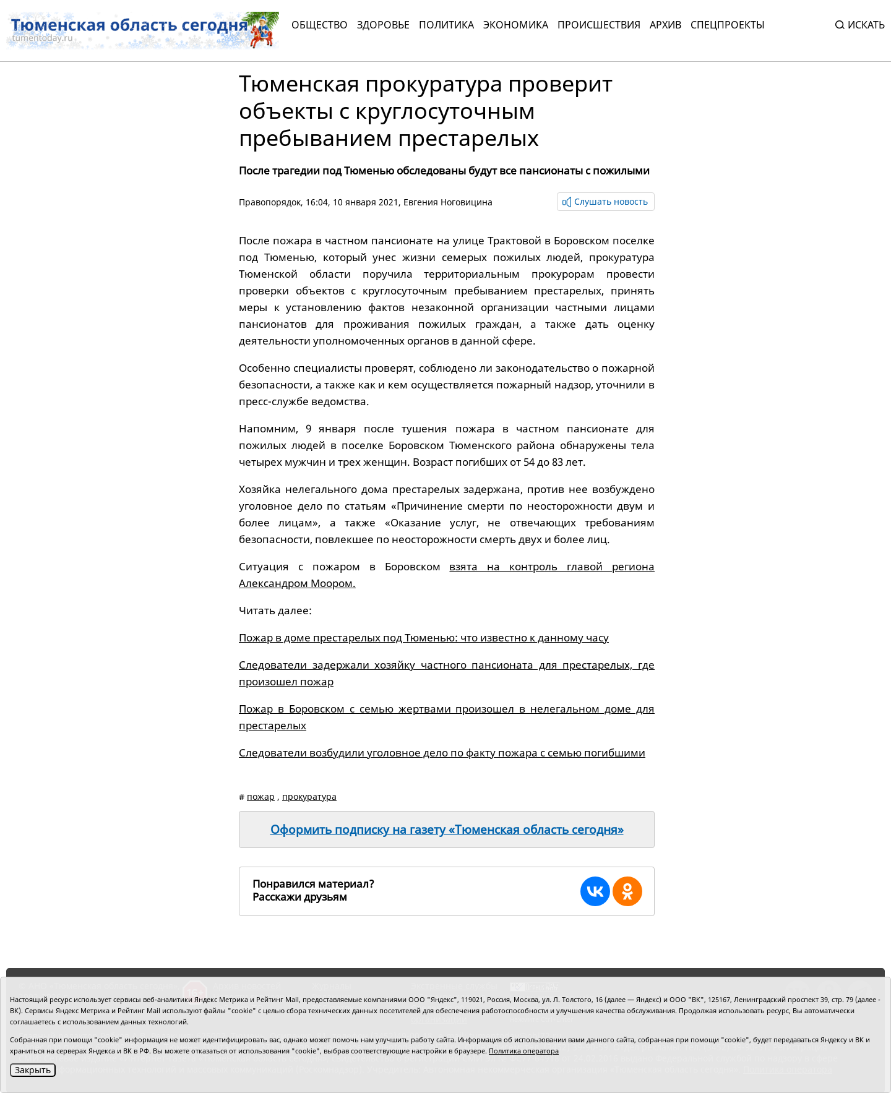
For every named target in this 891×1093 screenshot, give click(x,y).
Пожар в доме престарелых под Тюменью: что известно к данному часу (424, 637)
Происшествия (598, 25)
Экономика (515, 25)
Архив (665, 25)
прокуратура (309, 796)
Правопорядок (270, 202)
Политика (446, 25)
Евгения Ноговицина (448, 202)
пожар (261, 796)
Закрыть (33, 1070)
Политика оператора (524, 1050)
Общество (319, 25)
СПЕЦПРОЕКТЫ (728, 25)
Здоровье (383, 25)
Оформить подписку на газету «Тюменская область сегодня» (447, 829)
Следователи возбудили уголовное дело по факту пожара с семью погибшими (442, 752)
